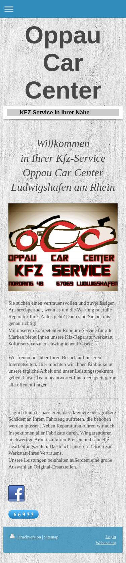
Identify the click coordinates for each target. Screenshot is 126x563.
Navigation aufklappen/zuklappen (63, 9)
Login (111, 536)
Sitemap (51, 536)
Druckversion (26, 536)
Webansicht (106, 542)
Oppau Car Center (63, 63)
